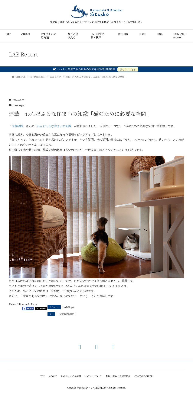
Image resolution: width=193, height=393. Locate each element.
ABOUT (25, 34)
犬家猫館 (17, 126)
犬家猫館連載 (66, 314)
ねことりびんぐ (73, 36)
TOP (8, 34)
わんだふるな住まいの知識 (54, 126)
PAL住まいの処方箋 (48, 36)
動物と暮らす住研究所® (118, 376)
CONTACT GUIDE (179, 36)
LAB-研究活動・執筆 (97, 36)
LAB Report (19, 105)
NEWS (142, 34)
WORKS (123, 34)
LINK (160, 34)
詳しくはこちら (128, 69)
